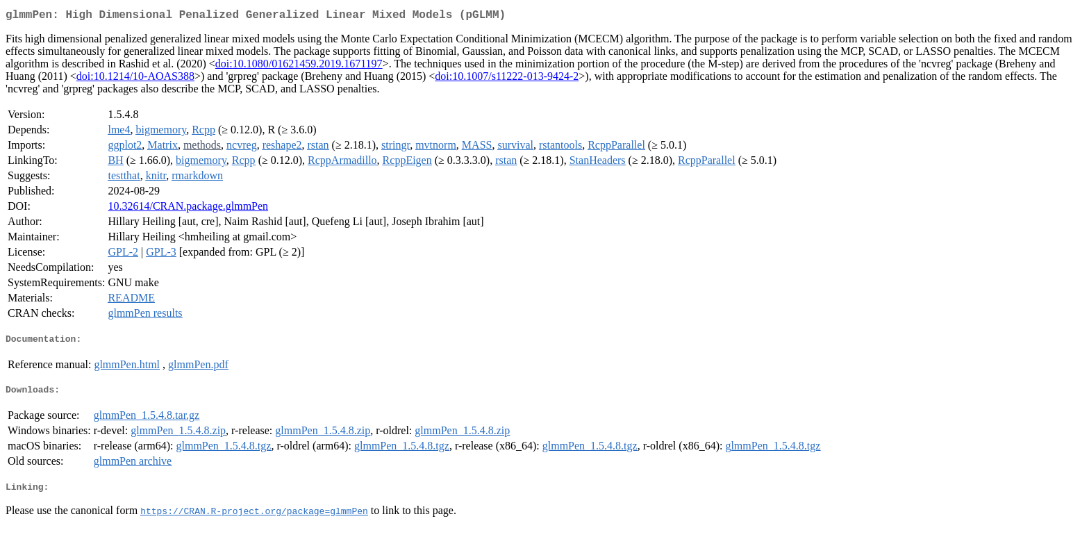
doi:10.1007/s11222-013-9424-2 (507, 79)
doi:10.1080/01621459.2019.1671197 (299, 66)
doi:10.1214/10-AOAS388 (135, 79)
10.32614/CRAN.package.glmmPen (188, 209)
